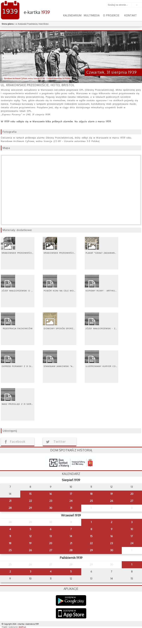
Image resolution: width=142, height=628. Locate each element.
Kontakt (130, 15)
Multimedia (92, 15)
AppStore (71, 613)
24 (70, 501)
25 (91, 501)
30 (50, 508)
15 (30, 493)
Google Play (71, 600)
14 (71, 536)
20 (131, 493)
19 (111, 493)
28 (10, 508)
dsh (71, 462)
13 (51, 536)
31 (71, 508)
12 (30, 536)
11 (10, 536)
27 (131, 501)
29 (30, 508)
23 (50, 501)
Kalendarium (72, 15)
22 (30, 501)
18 (91, 493)
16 (51, 493)
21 (10, 501)
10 (132, 529)
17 (71, 493)
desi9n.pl (22, 627)
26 (111, 501)
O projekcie (111, 15)
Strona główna (8, 24)
